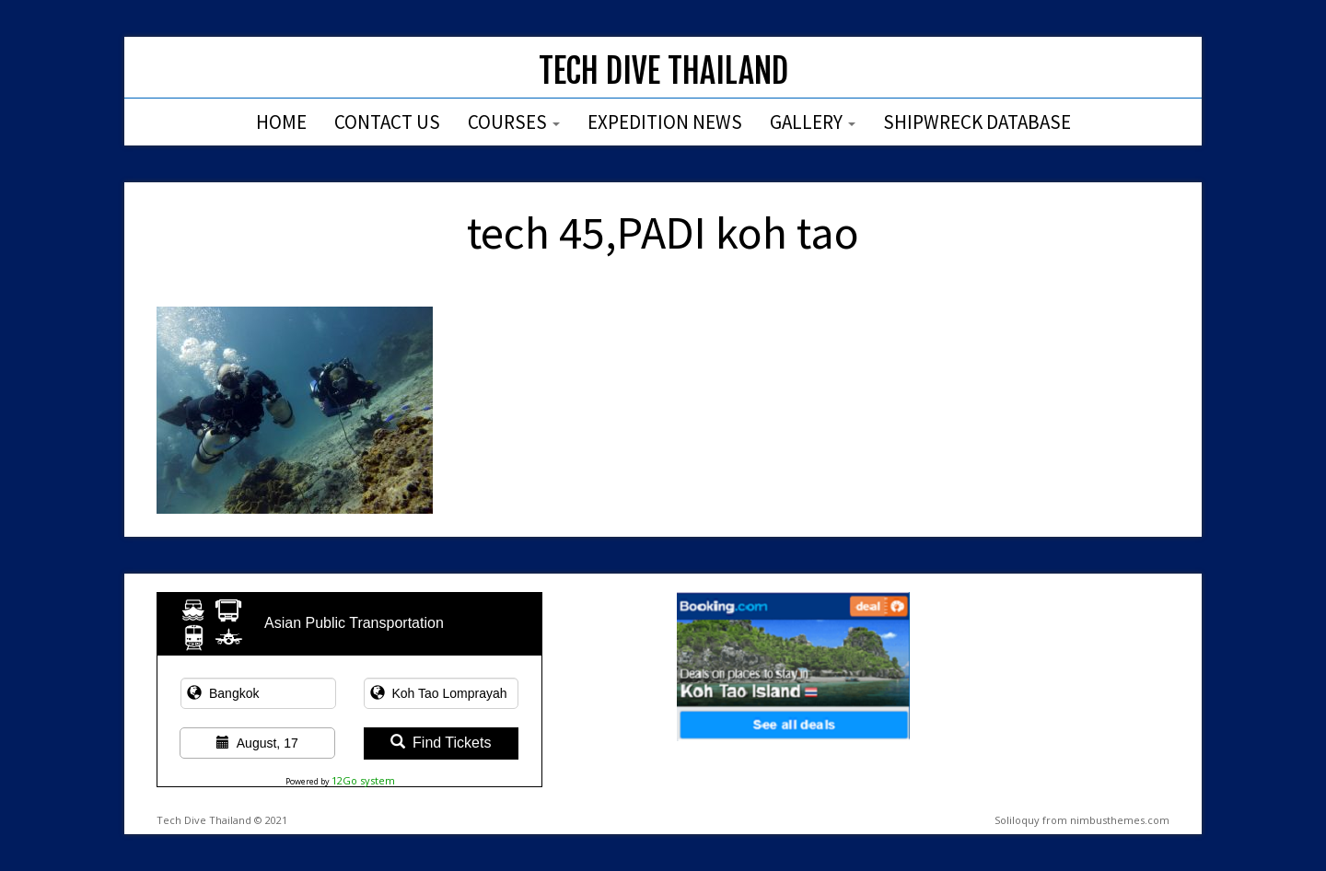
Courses (514, 122)
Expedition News (664, 122)
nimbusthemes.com (1119, 820)
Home (281, 122)
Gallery (812, 122)
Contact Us (387, 122)
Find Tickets (440, 742)
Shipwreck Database (977, 122)
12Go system (363, 780)
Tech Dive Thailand (663, 71)
